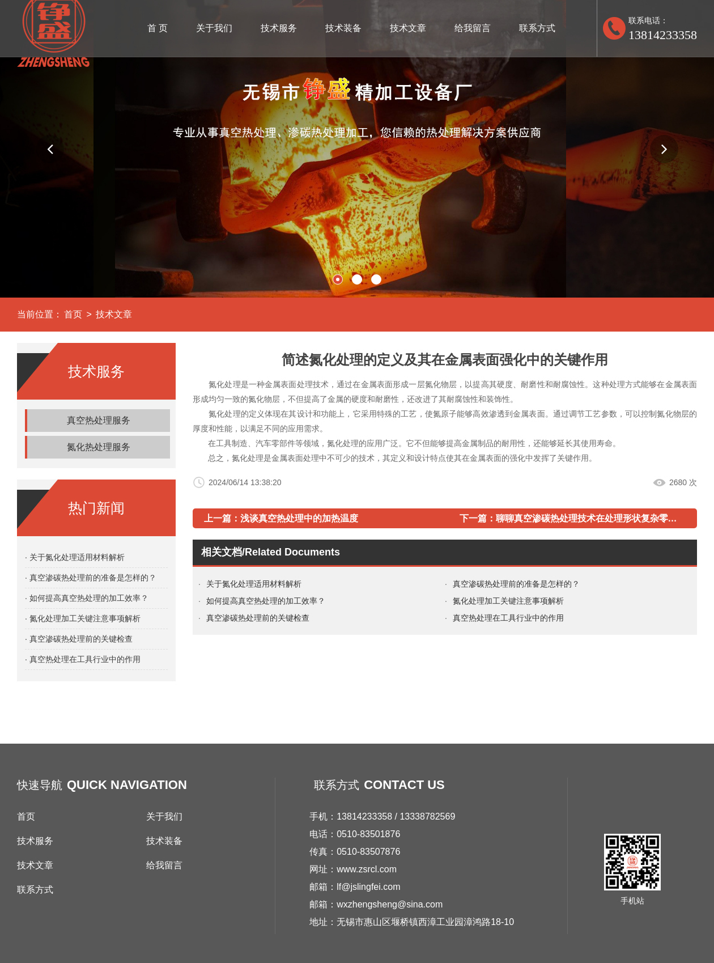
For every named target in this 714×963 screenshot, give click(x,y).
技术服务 (279, 28)
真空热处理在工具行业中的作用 (508, 617)
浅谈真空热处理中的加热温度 (299, 518)
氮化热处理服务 (98, 447)
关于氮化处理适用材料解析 (253, 583)
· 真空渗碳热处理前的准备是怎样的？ (90, 577)
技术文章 (408, 28)
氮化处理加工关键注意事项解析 (508, 600)
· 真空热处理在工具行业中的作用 (83, 659)
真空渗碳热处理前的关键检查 (257, 617)
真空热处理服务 (98, 420)
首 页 (157, 28)
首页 (73, 314)
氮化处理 (225, 413)
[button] (50, 149)
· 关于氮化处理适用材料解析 (75, 557)
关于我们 (214, 28)
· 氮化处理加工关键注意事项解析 (83, 618)
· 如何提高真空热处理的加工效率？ (86, 598)
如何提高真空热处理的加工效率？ (265, 600)
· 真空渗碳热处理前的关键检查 (79, 638)
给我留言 (472, 28)
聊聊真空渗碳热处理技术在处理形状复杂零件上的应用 (604, 518)
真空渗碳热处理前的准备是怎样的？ (516, 583)
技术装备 (343, 28)
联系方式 (537, 28)
